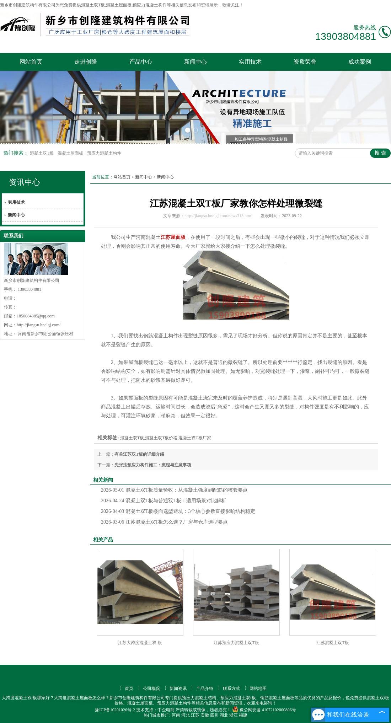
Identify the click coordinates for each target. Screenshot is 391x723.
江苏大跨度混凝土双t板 (140, 642)
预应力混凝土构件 (104, 153)
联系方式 (231, 688)
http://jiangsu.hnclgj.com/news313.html (218, 215)
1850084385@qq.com (36, 316)
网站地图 (258, 688)
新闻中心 (195, 62)
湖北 (224, 715)
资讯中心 (24, 182)
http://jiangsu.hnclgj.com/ (38, 324)
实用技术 (250, 62)
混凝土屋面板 (71, 153)
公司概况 (151, 688)
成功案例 (359, 62)
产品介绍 (204, 688)
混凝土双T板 (42, 153)
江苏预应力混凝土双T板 (236, 642)
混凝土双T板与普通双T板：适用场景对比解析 (163, 500)
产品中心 (140, 62)
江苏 (195, 715)
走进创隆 (85, 62)
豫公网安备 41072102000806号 (264, 709)
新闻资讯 (178, 688)
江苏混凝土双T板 (332, 642)
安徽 (204, 715)
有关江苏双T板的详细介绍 (139, 454)
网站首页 (31, 62)
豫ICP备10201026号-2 (115, 709)
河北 (185, 715)
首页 (129, 688)
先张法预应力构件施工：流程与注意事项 (152, 464)
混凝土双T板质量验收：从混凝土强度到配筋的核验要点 (174, 490)
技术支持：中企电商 (155, 709)
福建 (243, 715)
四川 (214, 715)
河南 (176, 715)
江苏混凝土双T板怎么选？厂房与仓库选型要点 (164, 522)
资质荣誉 (305, 62)
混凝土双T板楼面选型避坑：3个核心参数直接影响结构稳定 (178, 511)
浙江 (233, 715)
